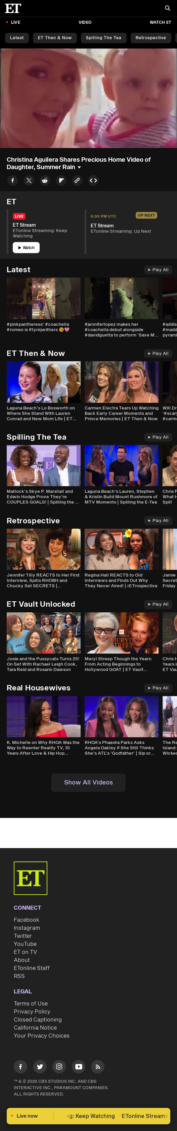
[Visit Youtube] (78, 1068)
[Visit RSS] (97, 1068)
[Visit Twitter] (40, 1068)
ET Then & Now (55, 38)
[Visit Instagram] (59, 1068)
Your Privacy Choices (42, 1036)
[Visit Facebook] (20, 1068)
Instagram (27, 928)
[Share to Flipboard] (61, 181)
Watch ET (160, 22)
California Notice (35, 1028)
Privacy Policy (32, 1012)
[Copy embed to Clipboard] (93, 181)
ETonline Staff (32, 968)
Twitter (23, 936)
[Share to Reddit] (45, 181)
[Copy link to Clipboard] (77, 181)
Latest (17, 38)
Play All (158, 270)
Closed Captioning (38, 1020)
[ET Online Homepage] (15, 8)
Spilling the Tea (104, 38)
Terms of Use (31, 1004)
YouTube (25, 944)
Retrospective (151, 38)
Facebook (26, 920)
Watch (26, 248)
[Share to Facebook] (13, 181)
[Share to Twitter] (29, 181)
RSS (19, 976)
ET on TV (25, 952)
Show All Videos (88, 782)
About (22, 960)
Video (85, 22)
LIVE (15, 22)
